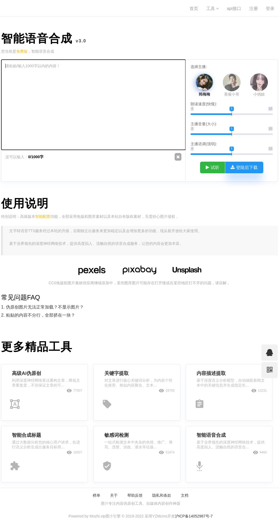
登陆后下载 (244, 167)
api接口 (234, 8)
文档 (184, 495)
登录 (270, 8)
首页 (194, 8)
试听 (212, 167)
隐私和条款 (161, 495)
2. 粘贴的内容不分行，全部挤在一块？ (38, 315)
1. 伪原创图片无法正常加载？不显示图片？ (42, 307)
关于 (114, 495)
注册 (253, 8)
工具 (212, 8)
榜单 (96, 495)
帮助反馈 (134, 495)
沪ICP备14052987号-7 (194, 516)
